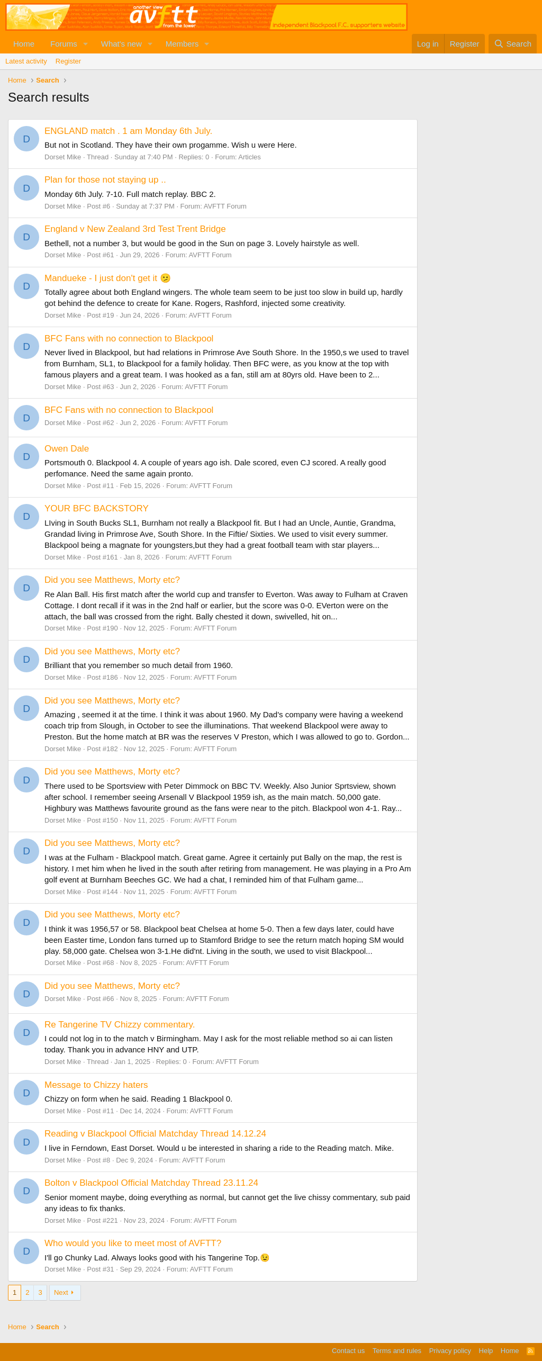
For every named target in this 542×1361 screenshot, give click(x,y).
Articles (249, 157)
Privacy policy (450, 1351)
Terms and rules (397, 1351)
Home (23, 43)
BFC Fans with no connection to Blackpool (128, 339)
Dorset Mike (62, 157)
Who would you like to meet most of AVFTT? (132, 1243)
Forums (63, 43)
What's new (121, 43)
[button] (85, 43)
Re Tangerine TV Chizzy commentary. (119, 1025)
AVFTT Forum (225, 206)
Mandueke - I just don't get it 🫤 (107, 278)
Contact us (348, 1351)
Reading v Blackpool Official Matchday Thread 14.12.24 (155, 1134)
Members (182, 43)
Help (486, 1351)
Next (61, 1292)
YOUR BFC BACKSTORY (96, 508)
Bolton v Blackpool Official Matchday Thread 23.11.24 (151, 1183)
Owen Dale (66, 449)
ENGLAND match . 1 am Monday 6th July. (128, 131)
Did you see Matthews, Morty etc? (112, 580)
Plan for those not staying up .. (105, 180)
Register (68, 61)
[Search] (513, 43)
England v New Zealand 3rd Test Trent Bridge (135, 229)
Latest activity (26, 61)
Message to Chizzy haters (96, 1085)
